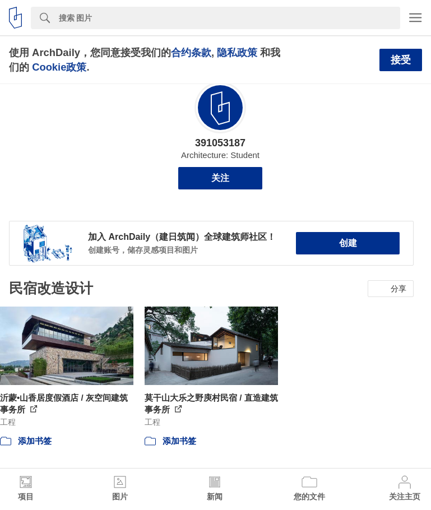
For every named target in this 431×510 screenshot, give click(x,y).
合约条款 (191, 52)
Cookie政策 (59, 67)
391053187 (220, 143)
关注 (220, 178)
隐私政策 (237, 52)
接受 (401, 60)
